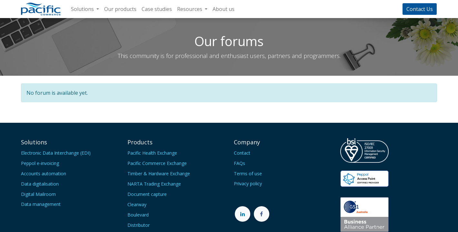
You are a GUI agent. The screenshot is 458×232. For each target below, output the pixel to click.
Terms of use (248, 173)
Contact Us (419, 9)
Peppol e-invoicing (40, 163)
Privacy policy (248, 183)
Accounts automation (43, 173)
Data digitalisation (40, 184)
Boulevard (138, 215)
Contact (242, 153)
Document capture (147, 194)
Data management (41, 204)
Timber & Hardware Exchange (158, 173)
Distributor (138, 225)
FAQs (239, 163)
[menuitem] (120, 9)
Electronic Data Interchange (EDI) (56, 153)
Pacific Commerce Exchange (157, 163)
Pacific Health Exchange (152, 153)
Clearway (136, 204)
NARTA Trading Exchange (154, 184)
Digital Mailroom (38, 194)
